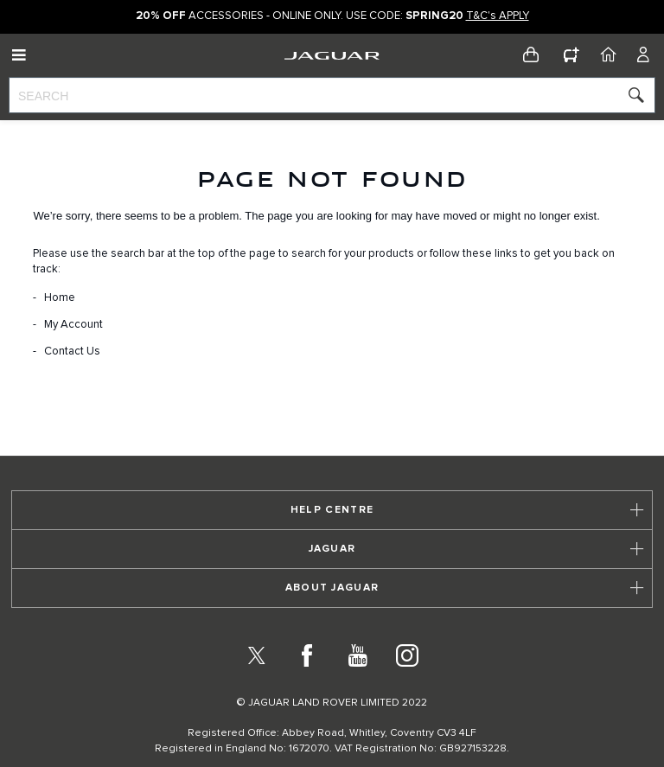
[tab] (332, 510)
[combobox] (332, 95)
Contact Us (72, 351)
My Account (73, 324)
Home (59, 298)
